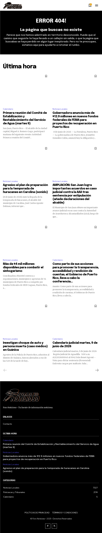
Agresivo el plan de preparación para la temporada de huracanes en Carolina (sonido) (25, 189)
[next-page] (96, 370)
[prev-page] (5, 370)
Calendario (8, 109)
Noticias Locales (60, 109)
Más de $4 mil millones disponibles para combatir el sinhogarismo (23, 267)
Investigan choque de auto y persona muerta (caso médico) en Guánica (25, 346)
